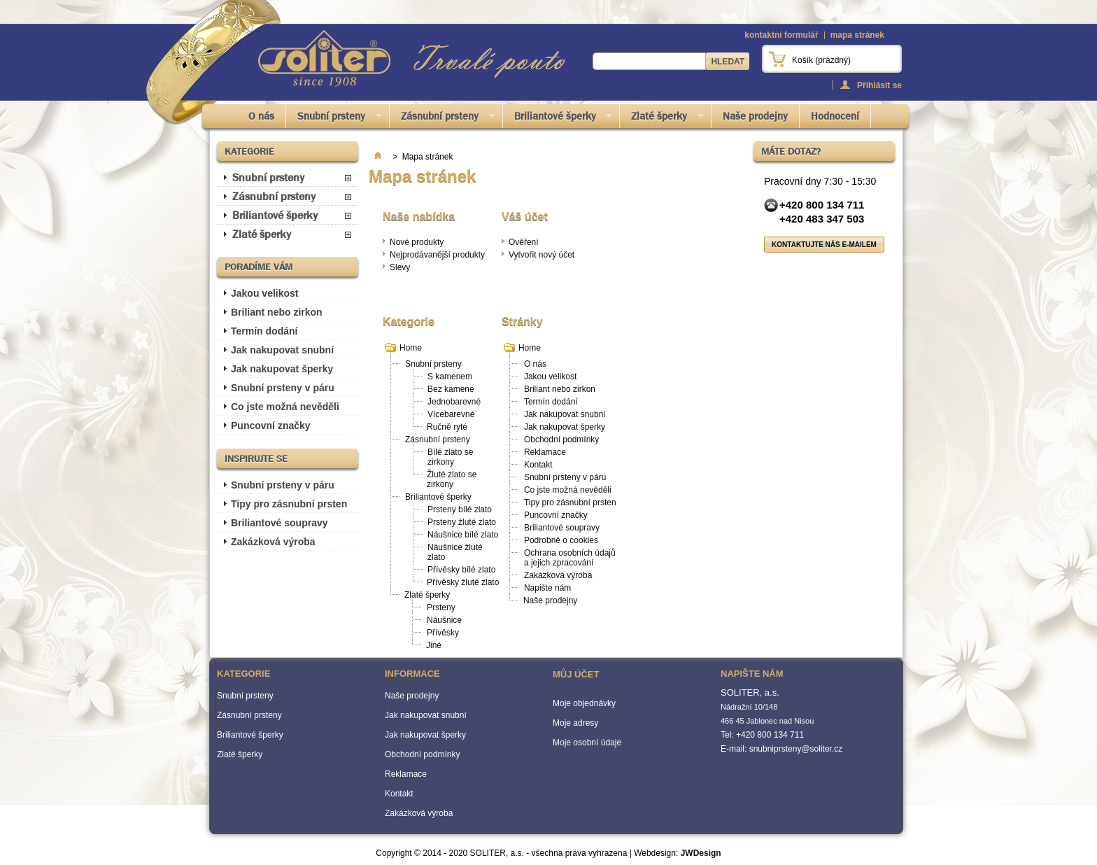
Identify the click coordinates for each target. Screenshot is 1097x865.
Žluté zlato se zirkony (451, 479)
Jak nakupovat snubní (282, 350)
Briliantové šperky (558, 118)
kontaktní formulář (781, 35)
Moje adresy (575, 723)
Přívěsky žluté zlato (463, 582)
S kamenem (449, 376)
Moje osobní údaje (587, 742)
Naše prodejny (755, 116)
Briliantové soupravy (279, 522)
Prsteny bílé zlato (459, 509)
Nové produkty (417, 242)
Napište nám (547, 588)
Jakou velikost (265, 293)
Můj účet (576, 674)
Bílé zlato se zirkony (450, 457)
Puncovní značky (271, 425)
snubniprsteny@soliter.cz (796, 749)
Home (410, 348)
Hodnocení (835, 116)
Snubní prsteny (334, 118)
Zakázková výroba (273, 541)
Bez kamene (450, 389)
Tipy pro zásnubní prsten (289, 503)
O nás (261, 116)
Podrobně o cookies (561, 540)
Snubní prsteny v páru (282, 387)
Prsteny (441, 607)
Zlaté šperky (662, 118)
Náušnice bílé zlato (462, 535)
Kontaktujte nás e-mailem (824, 244)
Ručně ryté (447, 427)
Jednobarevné (454, 402)
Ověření (524, 242)
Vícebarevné (450, 414)
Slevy (400, 267)
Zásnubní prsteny (442, 118)
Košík (821, 60)
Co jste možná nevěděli (285, 406)
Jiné (433, 645)
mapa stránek (857, 35)
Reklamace (545, 452)
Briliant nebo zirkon (277, 312)
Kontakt (538, 465)
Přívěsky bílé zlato (461, 570)
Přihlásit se (879, 85)
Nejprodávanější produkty (437, 255)
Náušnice (444, 620)
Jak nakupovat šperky (282, 368)
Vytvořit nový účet (541, 255)
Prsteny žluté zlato (461, 522)
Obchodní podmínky (561, 439)
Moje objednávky (584, 703)
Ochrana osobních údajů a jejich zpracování (570, 558)
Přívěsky (443, 633)
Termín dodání (264, 331)
